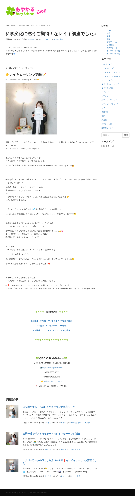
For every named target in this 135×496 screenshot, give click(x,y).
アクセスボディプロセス (111, 76)
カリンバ (105, 92)
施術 (108, 33)
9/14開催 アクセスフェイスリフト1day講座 (51, 330)
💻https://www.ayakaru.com (51, 368)
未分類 (104, 120)
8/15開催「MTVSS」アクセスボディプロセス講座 (51, 321)
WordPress (43, 493)
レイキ (14, 26)
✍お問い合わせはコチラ (51, 381)
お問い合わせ (112, 48)
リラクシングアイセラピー (112, 104)
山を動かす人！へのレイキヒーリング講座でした (49, 407)
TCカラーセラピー (109, 64)
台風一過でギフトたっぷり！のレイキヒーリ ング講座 (51, 433)
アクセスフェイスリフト (111, 72)
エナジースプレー (108, 80)
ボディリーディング (109, 100)
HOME (109, 30)
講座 (61, 39)
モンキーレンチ (24, 493)
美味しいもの (107, 124)
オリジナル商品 (108, 88)
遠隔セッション (108, 128)
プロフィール (112, 42)
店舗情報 (110, 45)
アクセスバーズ (108, 68)
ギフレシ (105, 96)
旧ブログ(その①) (113, 51)
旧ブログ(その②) (113, 54)
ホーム (8, 26)
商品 (108, 39)
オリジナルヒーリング (110, 84)
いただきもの (76, 423)
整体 (103, 116)
